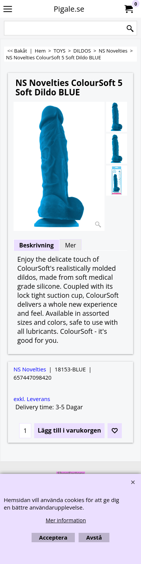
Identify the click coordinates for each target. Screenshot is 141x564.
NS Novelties (30, 369)
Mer (70, 245)
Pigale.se (69, 9)
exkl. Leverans (32, 399)
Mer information (65, 520)
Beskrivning (36, 245)
